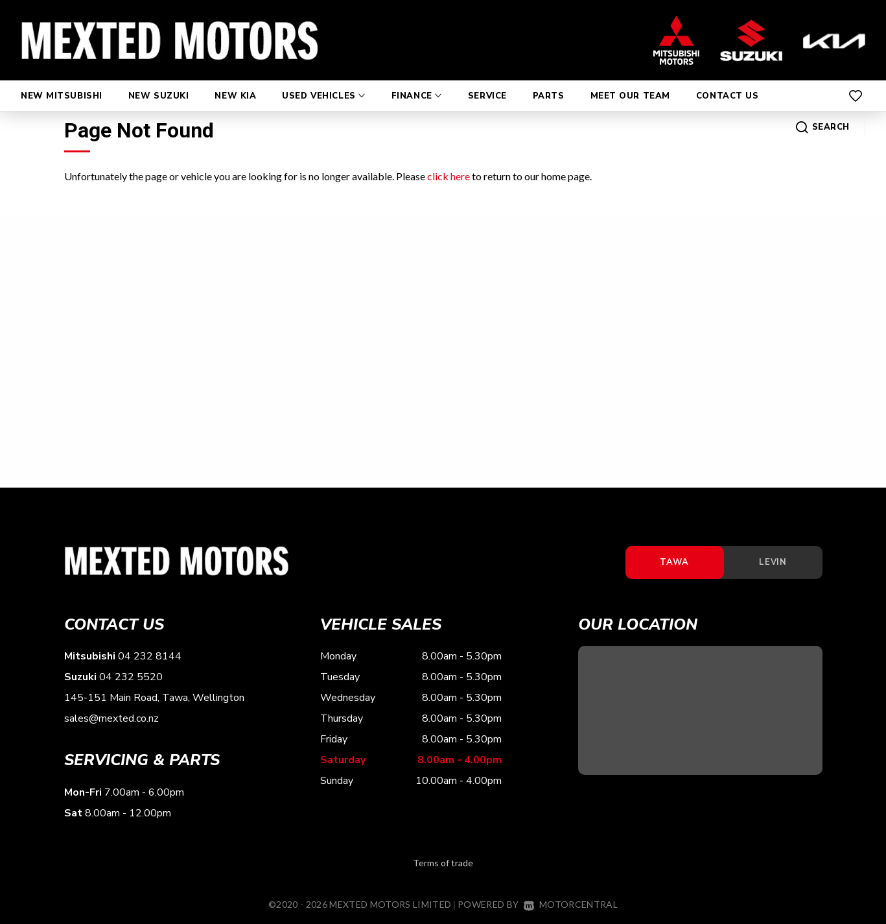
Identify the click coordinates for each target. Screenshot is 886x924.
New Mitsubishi (61, 83)
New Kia (235, 83)
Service (487, 83)
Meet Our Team (630, 83)
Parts (549, 83)
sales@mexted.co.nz (111, 720)
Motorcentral (571, 904)
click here (448, 176)
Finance (416, 83)
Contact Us (727, 83)
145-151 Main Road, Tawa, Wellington (154, 699)
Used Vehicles (323, 83)
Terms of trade (443, 863)
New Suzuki (158, 83)
